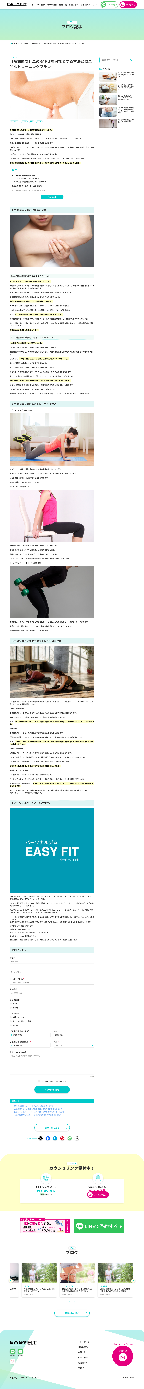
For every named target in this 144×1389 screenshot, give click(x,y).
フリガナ (14, 968)
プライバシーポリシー (49, 1081)
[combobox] (74, 1035)
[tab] (67, 1301)
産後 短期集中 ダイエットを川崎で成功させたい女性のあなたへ (38, 1115)
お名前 (13, 957)
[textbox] (72, 1035)
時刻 (56, 1031)
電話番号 (14, 989)
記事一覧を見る (52, 1127)
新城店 (20, 1353)
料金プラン (74, 4)
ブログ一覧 (24, 43)
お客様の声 (85, 4)
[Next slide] (133, 1281)
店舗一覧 (63, 4)
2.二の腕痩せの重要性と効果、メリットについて (30, 182)
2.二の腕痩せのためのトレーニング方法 (27, 186)
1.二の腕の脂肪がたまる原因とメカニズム (28, 179)
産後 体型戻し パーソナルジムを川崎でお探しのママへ (34, 1106)
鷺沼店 (12, 1353)
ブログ (95, 4)
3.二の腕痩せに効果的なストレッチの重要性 (28, 190)
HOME (14, 43)
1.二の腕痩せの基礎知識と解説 (23, 175)
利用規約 (13, 1377)
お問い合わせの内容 (18, 1052)
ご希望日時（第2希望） (20, 1041)
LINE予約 (108, 4)
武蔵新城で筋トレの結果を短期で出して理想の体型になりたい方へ (39, 1109)
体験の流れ (52, 4)
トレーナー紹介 (38, 4)
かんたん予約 (96, 1194)
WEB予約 (127, 4)
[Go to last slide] (11, 1281)
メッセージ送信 (52, 1089)
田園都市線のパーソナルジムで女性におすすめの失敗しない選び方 (39, 1112)
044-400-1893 (46, 1190)
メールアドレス (17, 978)
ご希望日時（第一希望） (21, 1031)
